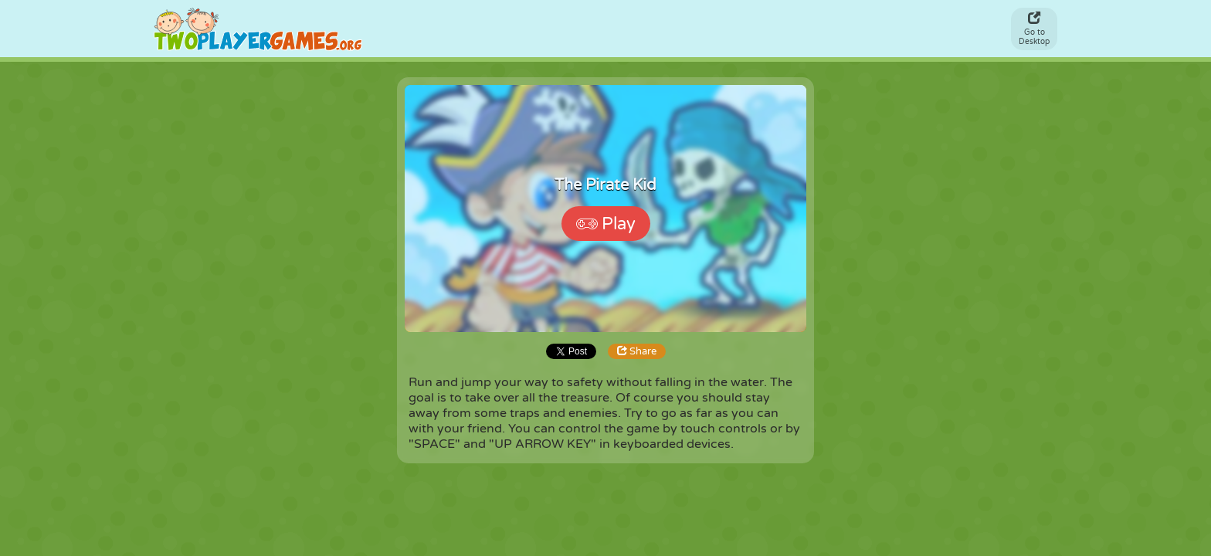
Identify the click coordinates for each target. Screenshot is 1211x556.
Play (606, 224)
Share (636, 351)
